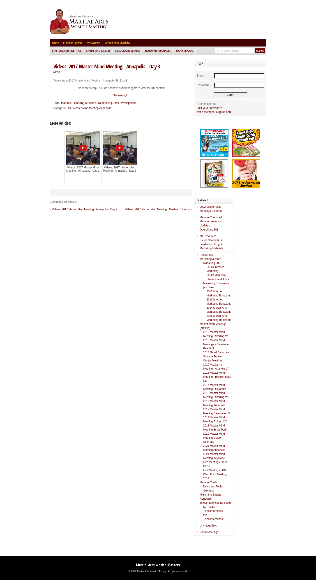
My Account (93, 42)
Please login (120, 95)
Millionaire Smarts (127, 50)
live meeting (104, 103)
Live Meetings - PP (214, 470)
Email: (200, 75)
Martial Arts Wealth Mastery (158, 564)
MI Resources (208, 236)
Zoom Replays (184, 50)
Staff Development (124, 103)
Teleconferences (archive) (215, 502)
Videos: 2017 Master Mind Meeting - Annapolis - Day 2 (85, 209)
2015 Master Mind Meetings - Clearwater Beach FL (216, 344)
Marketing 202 (211, 263)
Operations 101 (209, 229)
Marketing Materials (212, 248)
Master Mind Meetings (66, 50)
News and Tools (212, 486)
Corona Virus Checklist (117, 42)
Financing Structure (84, 103)
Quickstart (209, 490)
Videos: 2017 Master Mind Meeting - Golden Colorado (157, 209)
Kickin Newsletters (211, 240)
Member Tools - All (211, 217)
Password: (203, 85)
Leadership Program (212, 244)
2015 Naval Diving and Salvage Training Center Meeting (217, 356)
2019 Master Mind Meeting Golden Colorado (214, 437)
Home (55, 42)
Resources (206, 254)
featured (66, 103)
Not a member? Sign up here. (214, 112)
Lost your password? (209, 107)
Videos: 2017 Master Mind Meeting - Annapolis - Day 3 (106, 66)
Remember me (207, 103)
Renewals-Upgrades (158, 50)
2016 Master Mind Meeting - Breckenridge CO (217, 376)
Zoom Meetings (209, 532)
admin (56, 71)
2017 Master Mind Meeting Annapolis (89, 108)
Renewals (206, 498)
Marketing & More (98, 50)
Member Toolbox (72, 42)
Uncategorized (208, 525)
